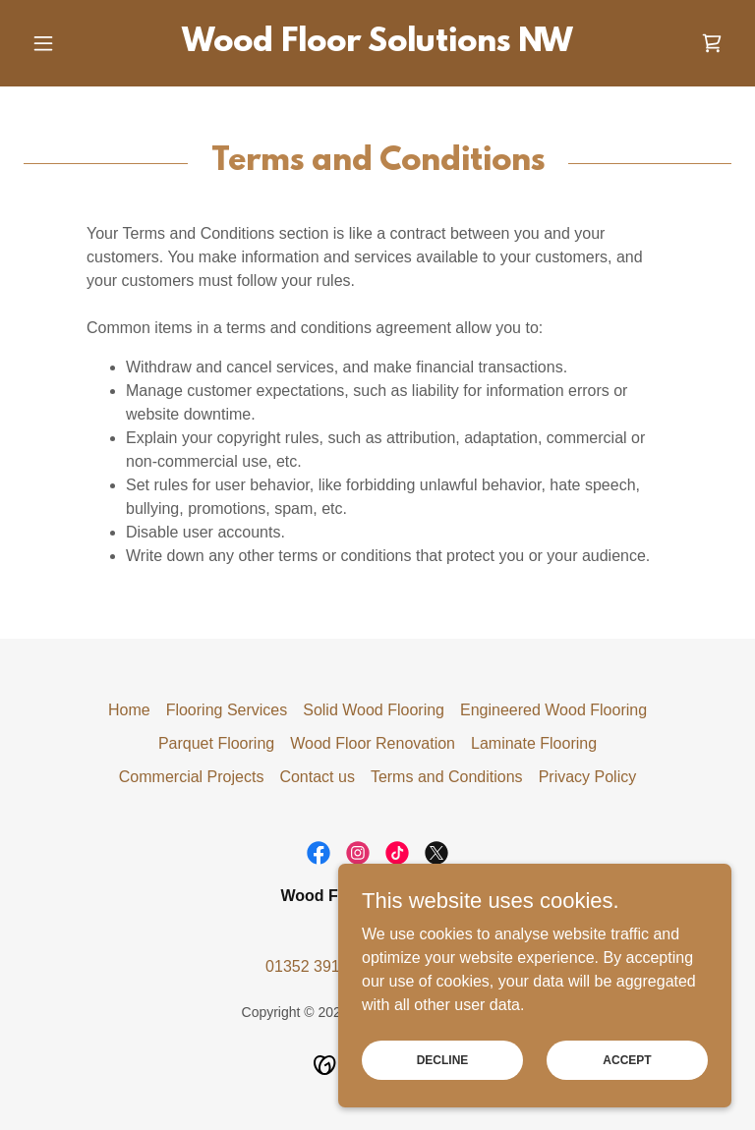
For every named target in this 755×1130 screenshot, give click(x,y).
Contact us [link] (316, 776)
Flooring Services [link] (227, 710)
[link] (377, 45)
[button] (77, 43)
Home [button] (129, 710)
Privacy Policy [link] (588, 776)
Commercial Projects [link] (191, 776)
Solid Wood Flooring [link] (373, 710)
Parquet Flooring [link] (216, 743)
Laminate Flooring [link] (534, 743)
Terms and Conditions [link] (447, 776)
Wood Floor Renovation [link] (372, 743)
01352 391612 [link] (315, 966)
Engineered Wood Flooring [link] (553, 710)
